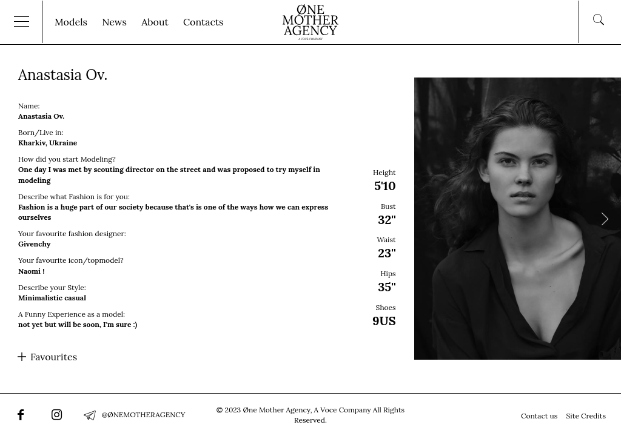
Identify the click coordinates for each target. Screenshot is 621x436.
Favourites (53, 357)
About (154, 22)
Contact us (539, 415)
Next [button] (604, 218)
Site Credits (586, 415)
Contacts (203, 22)
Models (71, 22)
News (114, 22)
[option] (310, 218)
